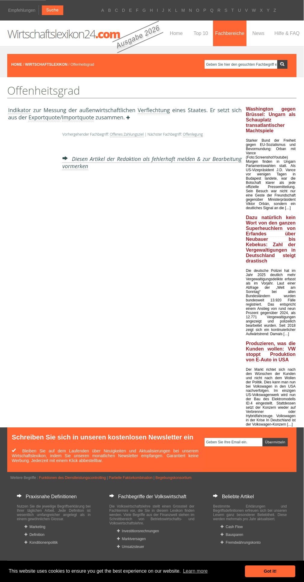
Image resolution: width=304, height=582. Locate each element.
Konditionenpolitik (41, 542)
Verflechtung (154, 110)
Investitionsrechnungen (138, 531)
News (258, 33)
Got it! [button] (270, 571)
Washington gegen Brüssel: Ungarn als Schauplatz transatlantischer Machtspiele (271, 119)
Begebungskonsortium (173, 478)
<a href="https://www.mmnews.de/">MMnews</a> (32, 228)
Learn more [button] (195, 571)
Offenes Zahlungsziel (127, 134)
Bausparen (232, 535)
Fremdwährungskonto (241, 542)
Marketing (34, 527)
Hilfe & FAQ (287, 33)
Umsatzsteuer (130, 547)
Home (176, 33)
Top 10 (200, 33)
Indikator (19, 110)
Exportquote (44, 117)
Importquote (78, 117)
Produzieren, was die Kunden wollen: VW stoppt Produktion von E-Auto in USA (271, 351)
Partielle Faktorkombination (130, 478)
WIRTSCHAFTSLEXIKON (46, 64)
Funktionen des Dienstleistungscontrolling (72, 478)
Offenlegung (193, 134)
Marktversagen (131, 539)
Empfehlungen (21, 10)
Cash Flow (232, 527)
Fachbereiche (229, 33)
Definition (34, 535)
